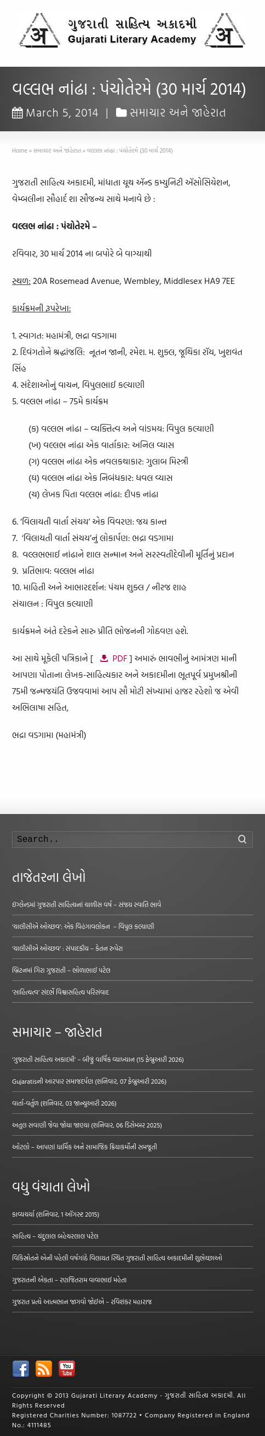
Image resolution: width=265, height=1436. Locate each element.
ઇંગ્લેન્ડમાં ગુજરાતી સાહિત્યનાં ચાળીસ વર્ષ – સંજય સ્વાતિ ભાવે (86, 904)
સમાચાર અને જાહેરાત (178, 112)
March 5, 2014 (55, 112)
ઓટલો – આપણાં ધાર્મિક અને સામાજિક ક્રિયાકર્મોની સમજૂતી (84, 1147)
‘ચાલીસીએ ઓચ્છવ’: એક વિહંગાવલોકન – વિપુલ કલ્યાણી (83, 926)
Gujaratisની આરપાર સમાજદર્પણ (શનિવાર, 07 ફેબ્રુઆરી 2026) (89, 1081)
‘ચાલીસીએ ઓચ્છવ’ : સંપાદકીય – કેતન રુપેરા (67, 948)
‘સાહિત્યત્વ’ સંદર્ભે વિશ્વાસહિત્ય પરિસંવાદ (60, 992)
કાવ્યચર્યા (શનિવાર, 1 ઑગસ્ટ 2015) (55, 1214)
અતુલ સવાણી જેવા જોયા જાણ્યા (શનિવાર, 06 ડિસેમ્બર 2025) (87, 1125)
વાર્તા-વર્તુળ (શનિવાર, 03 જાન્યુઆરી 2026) (64, 1103)
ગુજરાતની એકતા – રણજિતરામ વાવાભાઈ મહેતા (69, 1279)
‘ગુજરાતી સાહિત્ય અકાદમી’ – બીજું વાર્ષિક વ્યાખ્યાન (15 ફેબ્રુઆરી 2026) (98, 1059)
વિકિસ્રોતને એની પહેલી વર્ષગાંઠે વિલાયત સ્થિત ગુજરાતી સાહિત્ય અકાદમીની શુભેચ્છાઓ (117, 1258)
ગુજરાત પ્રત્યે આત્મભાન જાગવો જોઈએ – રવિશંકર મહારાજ (82, 1301)
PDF (120, 658)
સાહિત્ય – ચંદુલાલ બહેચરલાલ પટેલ (55, 1236)
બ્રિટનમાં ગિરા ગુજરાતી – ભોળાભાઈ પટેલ (61, 970)
